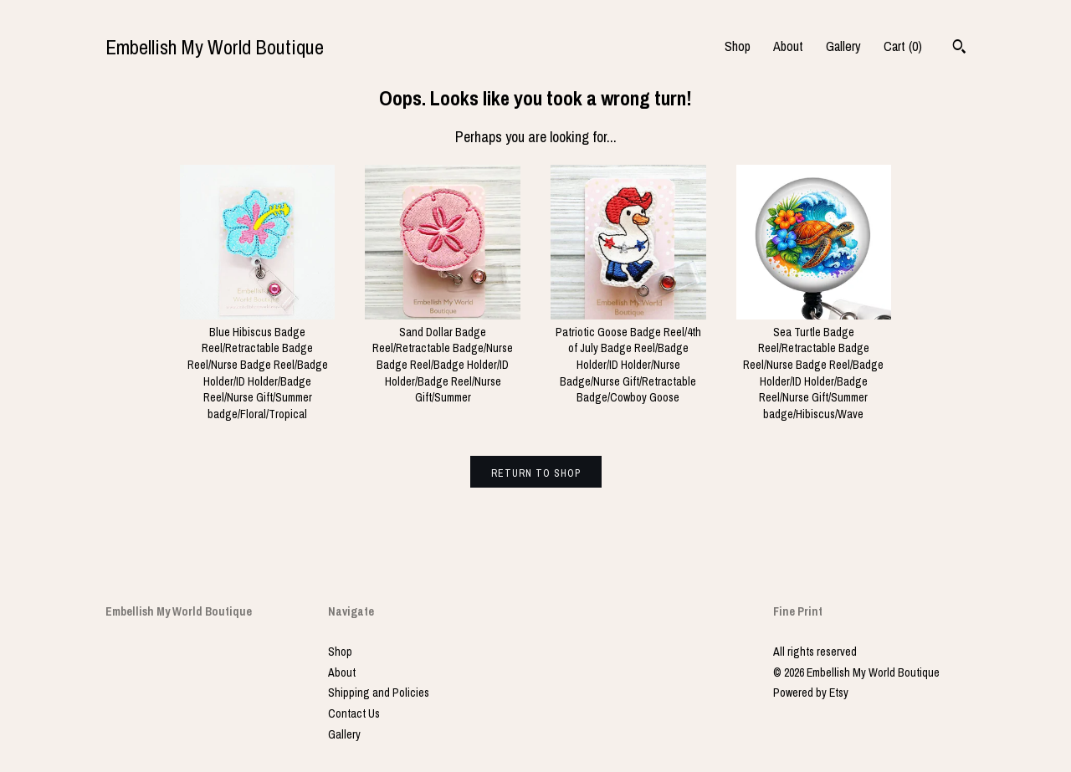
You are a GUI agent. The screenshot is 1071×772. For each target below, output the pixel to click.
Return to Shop (536, 473)
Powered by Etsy (810, 692)
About (788, 46)
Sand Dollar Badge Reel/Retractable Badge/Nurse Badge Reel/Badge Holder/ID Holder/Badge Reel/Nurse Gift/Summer (442, 356)
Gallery (843, 46)
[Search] (959, 48)
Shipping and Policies (378, 692)
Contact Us (354, 713)
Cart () (903, 46)
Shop (738, 46)
